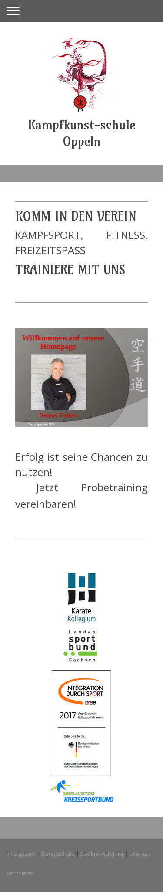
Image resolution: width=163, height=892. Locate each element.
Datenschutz (58, 854)
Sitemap (140, 854)
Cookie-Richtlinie (102, 854)
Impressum (21, 854)
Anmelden (20, 873)
